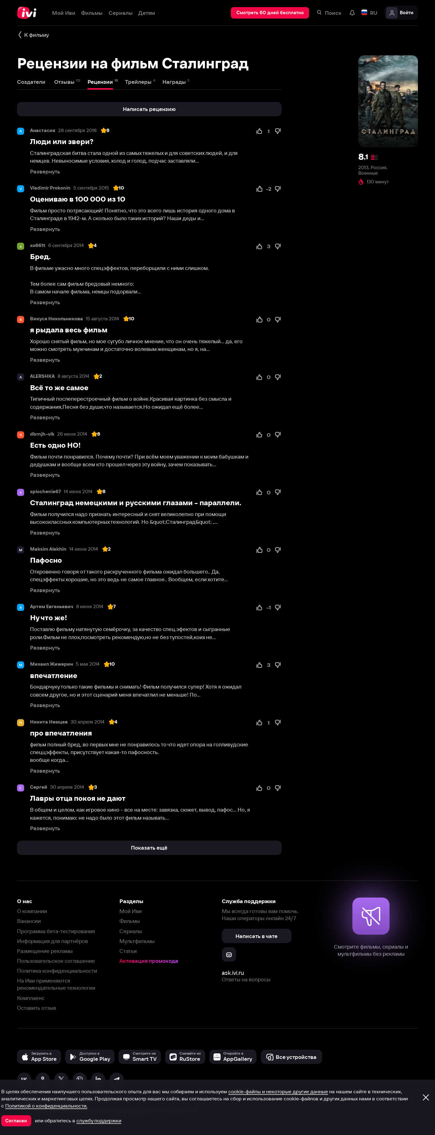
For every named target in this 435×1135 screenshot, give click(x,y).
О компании (32, 911)
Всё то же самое (59, 388)
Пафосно (46, 560)
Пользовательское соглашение (56, 961)
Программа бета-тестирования (56, 931)
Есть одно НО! (55, 445)
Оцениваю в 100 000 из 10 (77, 199)
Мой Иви (130, 911)
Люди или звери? (61, 142)
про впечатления (61, 733)
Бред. (40, 257)
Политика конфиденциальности (57, 971)
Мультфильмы (137, 941)
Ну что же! (48, 618)
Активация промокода (148, 961)
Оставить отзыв (36, 1008)
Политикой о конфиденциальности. (46, 1105)
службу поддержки (98, 1120)
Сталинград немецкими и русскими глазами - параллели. (135, 503)
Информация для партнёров (52, 941)
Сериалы (130, 931)
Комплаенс (31, 998)
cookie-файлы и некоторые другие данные (278, 1091)
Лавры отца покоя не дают (78, 798)
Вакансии (29, 921)
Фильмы (129, 921)
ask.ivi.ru (233, 973)
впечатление (53, 676)
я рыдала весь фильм (68, 330)
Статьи (128, 951)
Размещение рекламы (45, 951)
